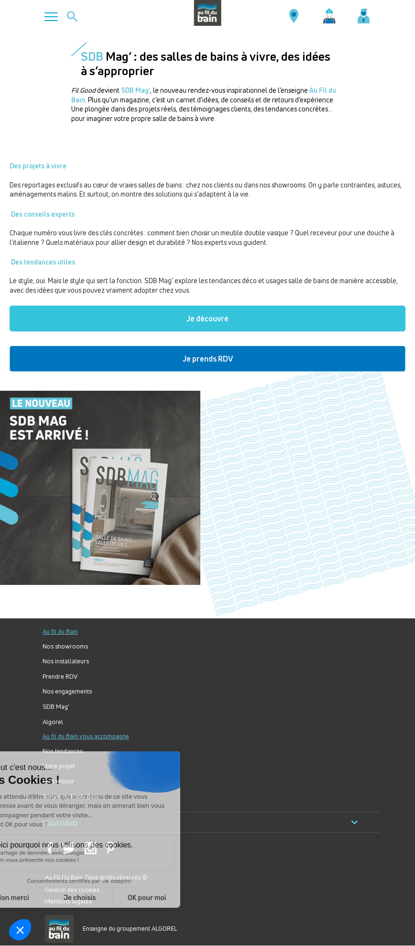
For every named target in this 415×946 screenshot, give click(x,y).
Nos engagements (67, 691)
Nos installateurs (66, 661)
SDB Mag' (56, 707)
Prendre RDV (60, 676)
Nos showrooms (65, 646)
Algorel (53, 722)
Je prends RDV (208, 358)
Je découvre (207, 318)
